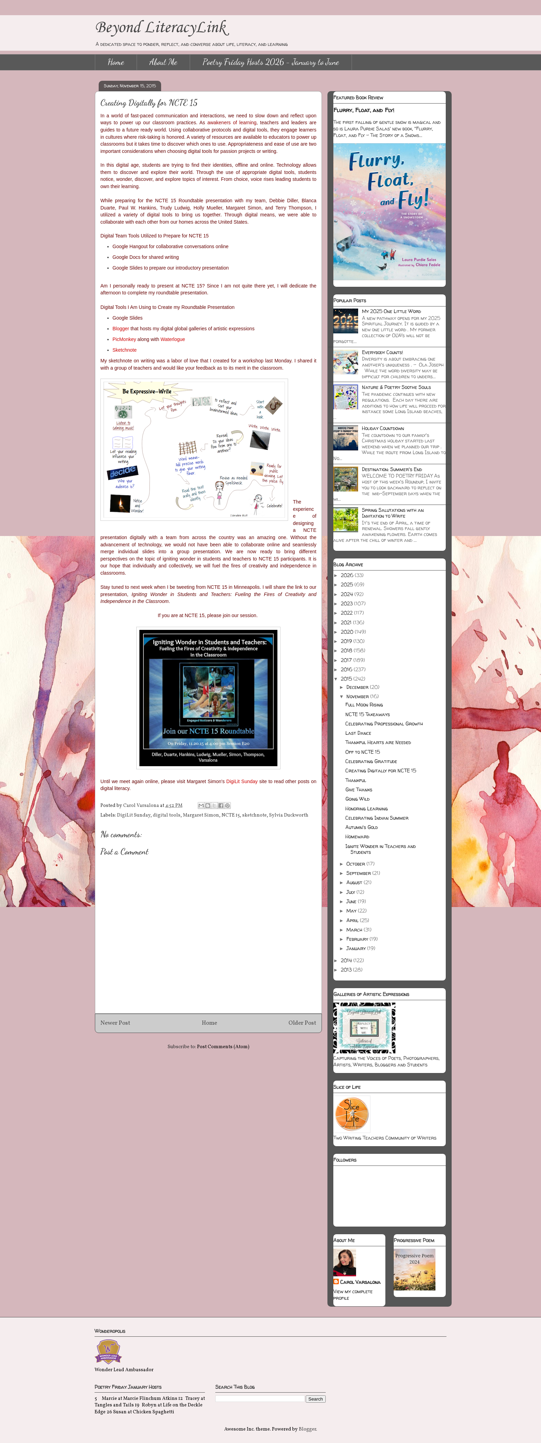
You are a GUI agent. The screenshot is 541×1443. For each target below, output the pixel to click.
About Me (163, 62)
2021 (347, 622)
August (355, 882)
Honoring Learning (366, 808)
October (356, 863)
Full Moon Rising (364, 704)
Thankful (355, 780)
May (352, 910)
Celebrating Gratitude (371, 761)
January (356, 948)
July (351, 892)
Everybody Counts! (382, 352)
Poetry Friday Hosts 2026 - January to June (271, 62)
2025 (347, 584)
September (359, 873)
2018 (347, 650)
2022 (347, 613)
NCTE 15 (231, 815)
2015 (347, 678)
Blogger (307, 1429)
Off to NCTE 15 (362, 752)
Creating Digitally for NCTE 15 (380, 770)
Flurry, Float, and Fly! (363, 110)
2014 (347, 960)
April (353, 920)
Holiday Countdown (383, 428)
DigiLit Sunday (133, 815)
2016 (347, 669)
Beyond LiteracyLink (160, 27)
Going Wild (357, 799)
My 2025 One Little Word (391, 311)
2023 (347, 603)
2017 (347, 660)
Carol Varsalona (360, 1282)
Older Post (302, 1023)
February (358, 939)
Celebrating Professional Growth (384, 723)
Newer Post (115, 1023)
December (358, 687)
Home (116, 62)
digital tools (166, 815)
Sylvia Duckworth (288, 815)
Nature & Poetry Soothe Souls (396, 387)
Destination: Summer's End (392, 469)
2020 (348, 631)
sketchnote (254, 815)
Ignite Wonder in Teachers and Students (380, 849)
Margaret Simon (201, 815)
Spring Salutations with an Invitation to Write (393, 513)
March (355, 929)
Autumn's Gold (361, 827)
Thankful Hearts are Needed (378, 742)
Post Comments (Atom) (223, 1047)
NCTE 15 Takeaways (367, 714)
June (352, 901)
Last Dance (358, 733)
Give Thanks (358, 789)
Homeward (357, 836)
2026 (348, 575)
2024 (347, 594)
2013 (347, 969)
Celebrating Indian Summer (377, 818)
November (358, 696)
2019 (347, 641)
